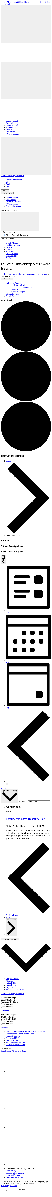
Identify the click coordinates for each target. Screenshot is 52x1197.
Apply (8, 184)
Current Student (12, 197)
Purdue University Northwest (12, 176)
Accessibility (11, 1171)
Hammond (5, 1011)
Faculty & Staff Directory (16, 1042)
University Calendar (14, 283)
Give (8, 186)
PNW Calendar (12, 254)
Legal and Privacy (13, 1175)
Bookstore (10, 252)
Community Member (14, 206)
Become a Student (13, 121)
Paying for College (13, 125)
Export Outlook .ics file (15, 990)
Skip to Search (39, 2)
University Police (12, 1040)
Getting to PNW (12, 256)
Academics (10, 123)
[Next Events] (7, 784)
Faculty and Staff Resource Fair (25, 819)
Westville (4, 1027)
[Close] (7, 193)
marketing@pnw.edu (9, 1186)
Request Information (14, 180)
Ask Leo (9, 258)
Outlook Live (11, 985)
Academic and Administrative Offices (20, 1034)
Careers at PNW (12, 1038)
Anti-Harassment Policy (15, 1177)
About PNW (11, 132)
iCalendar (9, 981)
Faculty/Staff (11, 200)
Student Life (11, 127)
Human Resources (13, 1036)
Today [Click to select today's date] (8, 917)
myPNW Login (12, 243)
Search (3, 210)
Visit (7, 182)
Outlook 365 (11, 983)
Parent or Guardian (13, 202)
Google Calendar (12, 979)
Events (8, 461)
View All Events (12, 294)
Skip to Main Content (9, 2)
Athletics (9, 130)
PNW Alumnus (12, 204)
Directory (9, 247)
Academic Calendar (18, 285)
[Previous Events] (28, 782)
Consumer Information (15, 1173)
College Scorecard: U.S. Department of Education (25, 1032)
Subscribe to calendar (10, 939)
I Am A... (5, 191)
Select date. (23, 802)
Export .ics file (11, 987)
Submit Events (11, 296)
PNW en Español (12, 134)
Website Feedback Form (15, 1045)
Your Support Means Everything (13, 1051)
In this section (7, 279)
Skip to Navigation (25, 2)
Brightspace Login (13, 245)
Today (3, 788)
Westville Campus (18, 292)
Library (9, 249)
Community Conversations (21, 287)
